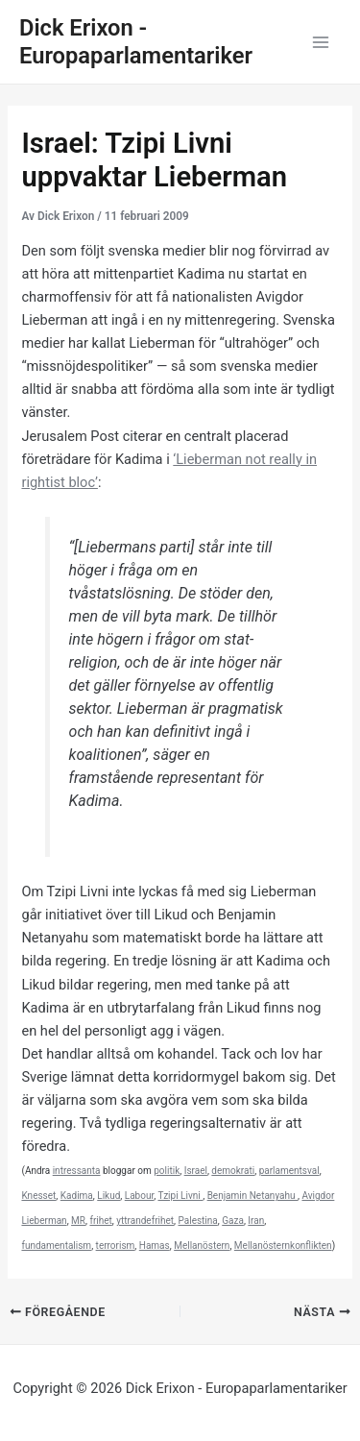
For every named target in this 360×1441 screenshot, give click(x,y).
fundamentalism (56, 1245)
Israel (195, 1170)
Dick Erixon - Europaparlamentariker (135, 41)
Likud (108, 1195)
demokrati (232, 1170)
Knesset (38, 1195)
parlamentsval (289, 1170)
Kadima (76, 1195)
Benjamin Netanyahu (252, 1195)
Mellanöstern (201, 1245)
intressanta (77, 1170)
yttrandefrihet (145, 1220)
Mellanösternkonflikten (283, 1245)
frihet (100, 1220)
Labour (139, 1195)
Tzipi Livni (180, 1195)
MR (78, 1220)
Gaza (233, 1220)
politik (167, 1170)
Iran (256, 1220)
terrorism (115, 1245)
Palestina (198, 1220)
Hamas (154, 1245)
